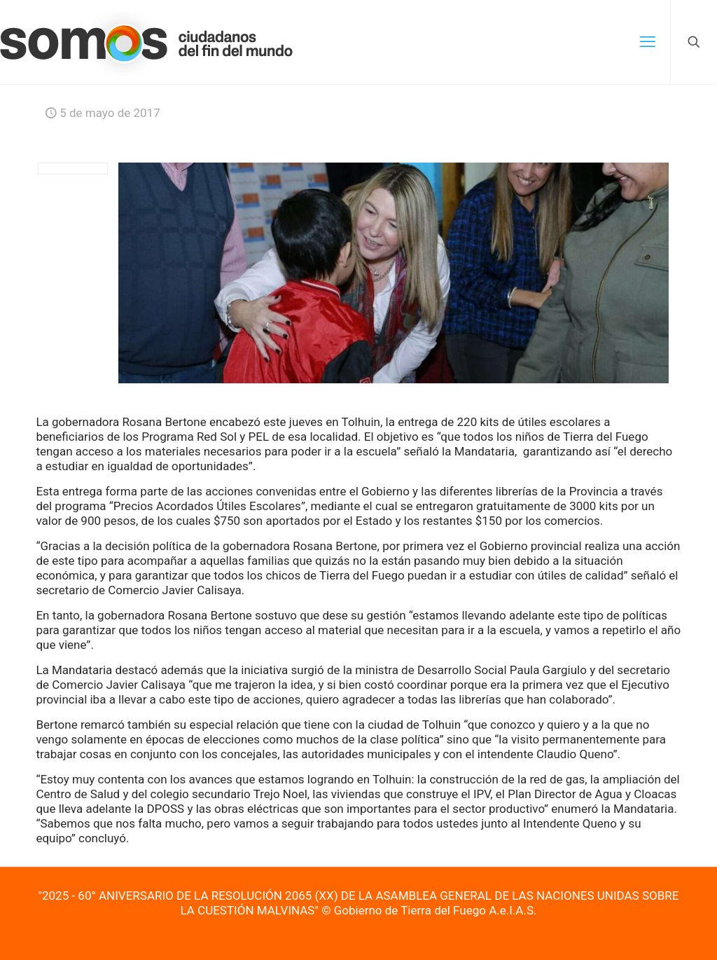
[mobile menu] (648, 42)
